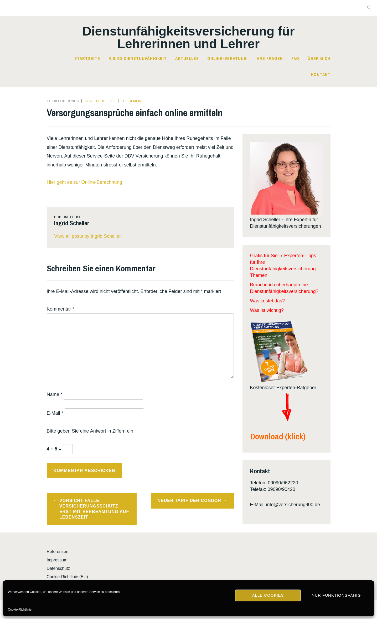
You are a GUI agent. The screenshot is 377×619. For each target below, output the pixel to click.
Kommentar (60, 309)
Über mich (319, 58)
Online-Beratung (227, 58)
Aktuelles (187, 58)
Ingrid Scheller (100, 101)
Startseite (87, 58)
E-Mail (55, 413)
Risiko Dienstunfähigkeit (138, 58)
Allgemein (132, 101)
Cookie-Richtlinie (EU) (67, 577)
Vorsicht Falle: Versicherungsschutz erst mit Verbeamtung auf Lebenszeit (94, 508)
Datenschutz (58, 568)
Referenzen (58, 551)
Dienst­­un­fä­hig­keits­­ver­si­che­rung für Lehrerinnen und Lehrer (188, 37)
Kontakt (320, 74)
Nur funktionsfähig (336, 595)
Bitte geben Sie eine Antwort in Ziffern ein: (91, 431)
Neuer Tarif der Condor (189, 500)
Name (55, 394)
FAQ (295, 58)
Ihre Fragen (269, 58)
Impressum (57, 560)
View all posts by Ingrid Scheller (87, 236)
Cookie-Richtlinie (20, 609)
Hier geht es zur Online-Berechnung (84, 182)
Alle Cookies (268, 595)
